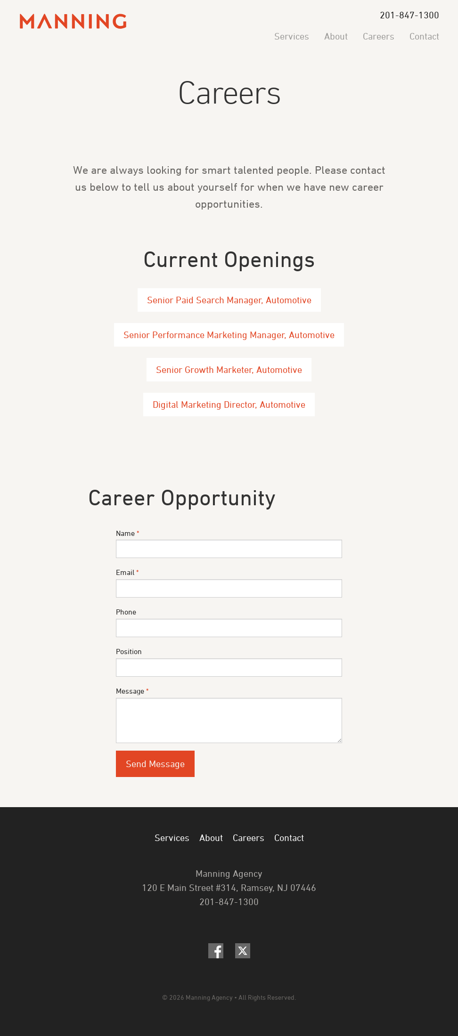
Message (229, 715)
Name (229, 543)
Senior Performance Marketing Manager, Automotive (229, 334)
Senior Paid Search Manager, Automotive (229, 299)
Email (229, 583)
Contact (424, 36)
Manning (73, 21)
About (336, 36)
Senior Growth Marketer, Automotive (229, 369)
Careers (378, 36)
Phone (229, 622)
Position (229, 662)
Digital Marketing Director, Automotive (229, 404)
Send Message (155, 763)
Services (291, 36)
